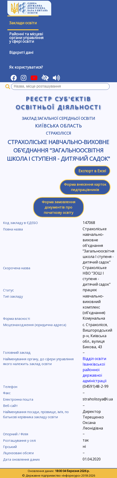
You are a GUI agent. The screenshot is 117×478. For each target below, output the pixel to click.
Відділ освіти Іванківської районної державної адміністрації (94, 369)
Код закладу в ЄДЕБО (20, 223)
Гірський (10, 447)
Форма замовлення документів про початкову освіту (58, 207)
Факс (7, 393)
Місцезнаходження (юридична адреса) (34, 325)
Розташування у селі (19, 440)
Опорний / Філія (15, 434)
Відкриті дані (21, 52)
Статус (8, 290)
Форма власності (16, 318)
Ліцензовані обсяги (18, 453)
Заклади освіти (23, 22)
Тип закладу (13, 296)
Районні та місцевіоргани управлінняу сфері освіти (26, 37)
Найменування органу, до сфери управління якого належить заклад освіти (38, 361)
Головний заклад (17, 352)
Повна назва (13, 229)
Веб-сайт (10, 405)
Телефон (10, 386)
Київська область (58, 126)
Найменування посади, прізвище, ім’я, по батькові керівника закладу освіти (36, 414)
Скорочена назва (16, 268)
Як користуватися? (26, 67)
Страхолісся (58, 133)
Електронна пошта (18, 399)
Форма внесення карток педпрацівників (85, 187)
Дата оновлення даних (21, 459)
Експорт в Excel (92, 170)
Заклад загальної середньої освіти (58, 118)
